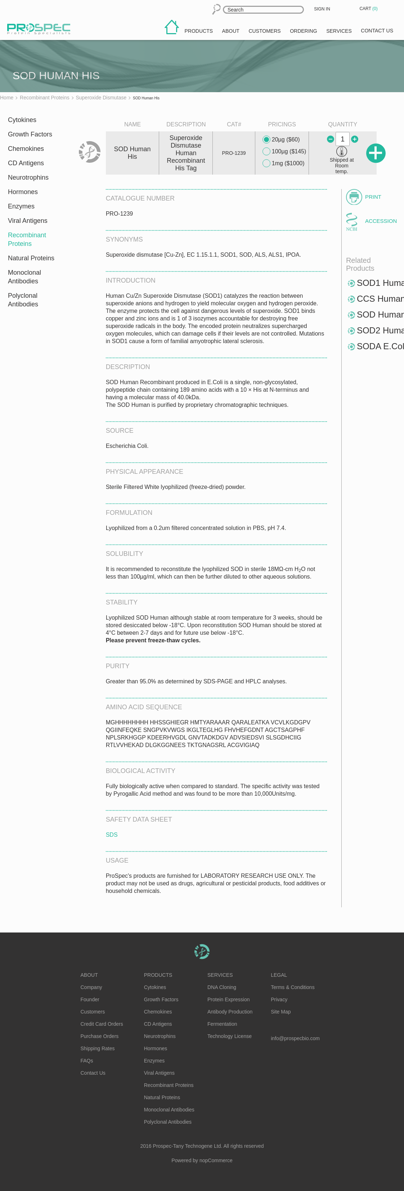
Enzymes (21, 206)
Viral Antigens (28, 220)
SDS (112, 835)
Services (220, 975)
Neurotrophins (28, 177)
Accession (380, 221)
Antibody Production (229, 1012)
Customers (93, 1012)
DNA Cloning (221, 987)
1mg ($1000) (283, 163)
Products (158, 975)
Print (373, 197)
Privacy (279, 999)
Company (91, 987)
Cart (369, 8)
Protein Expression (228, 999)
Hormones (23, 191)
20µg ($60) (281, 140)
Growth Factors (30, 134)
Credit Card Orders (102, 1024)
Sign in (322, 9)
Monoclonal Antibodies (24, 277)
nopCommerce (216, 1160)
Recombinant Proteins (27, 239)
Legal (279, 975)
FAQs (87, 1061)
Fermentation (222, 1024)
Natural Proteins (31, 258)
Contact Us (93, 1073)
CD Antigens (26, 163)
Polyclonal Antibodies (23, 300)
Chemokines (26, 148)
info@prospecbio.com (295, 1038)
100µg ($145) (284, 152)
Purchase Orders (100, 1036)
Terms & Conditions (292, 987)
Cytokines (22, 119)
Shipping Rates (98, 1048)
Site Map (281, 1012)
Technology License (229, 1036)
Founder (90, 999)
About (89, 975)
